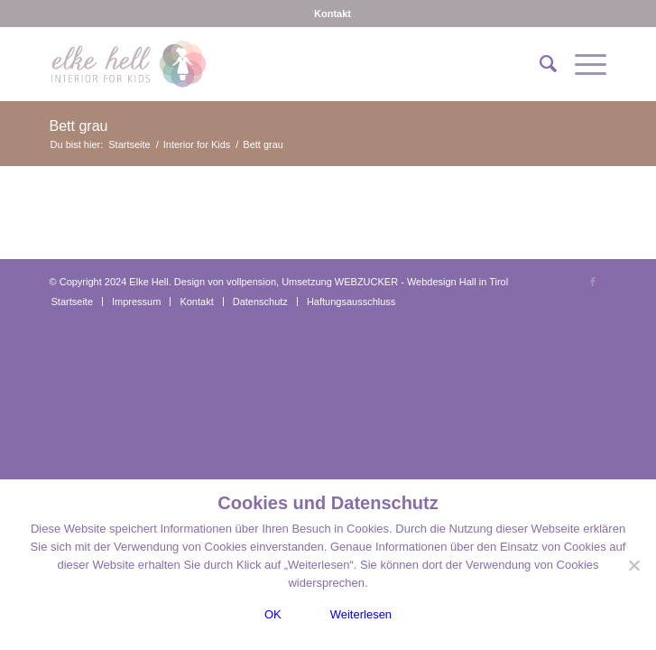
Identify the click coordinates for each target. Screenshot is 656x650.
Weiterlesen (361, 614)
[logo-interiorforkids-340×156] (272, 64)
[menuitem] (332, 13)
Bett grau (79, 126)
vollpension (251, 281)
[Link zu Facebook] (592, 281)
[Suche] (539, 64)
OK (273, 614)
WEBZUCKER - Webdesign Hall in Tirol (421, 281)
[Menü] (581, 64)
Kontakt (332, 13)
